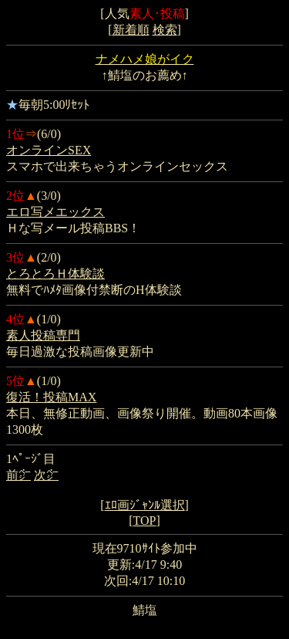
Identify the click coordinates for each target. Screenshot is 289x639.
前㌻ (18, 475)
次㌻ (46, 475)
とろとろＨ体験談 (55, 273)
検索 (165, 29)
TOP (144, 520)
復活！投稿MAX (51, 397)
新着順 (131, 29)
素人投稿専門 (43, 335)
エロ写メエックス (55, 211)
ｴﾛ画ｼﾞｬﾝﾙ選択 (145, 505)
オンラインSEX (48, 150)
